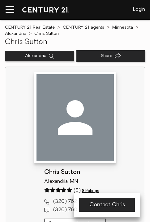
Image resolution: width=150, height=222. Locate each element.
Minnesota (122, 27)
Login (139, 9)
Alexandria (15, 33)
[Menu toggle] (10, 10)
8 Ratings (90, 191)
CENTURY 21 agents (83, 27)
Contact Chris (107, 205)
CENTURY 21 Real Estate (30, 27)
